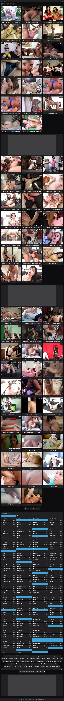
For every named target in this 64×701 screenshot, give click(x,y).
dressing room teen (28, 666)
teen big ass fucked (40, 671)
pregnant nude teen (13, 658)
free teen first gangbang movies (26, 671)
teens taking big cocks (44, 663)
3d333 (60, 658)
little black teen (40, 661)
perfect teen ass (25, 661)
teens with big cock (8, 666)
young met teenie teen (43, 656)
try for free (49, 669)
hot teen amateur (19, 663)
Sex (3, 1)
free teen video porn (25, 656)
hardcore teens (41, 669)
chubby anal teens (24, 658)
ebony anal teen (7, 656)
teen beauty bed (32, 669)
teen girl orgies (49, 661)
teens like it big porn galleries (53, 666)
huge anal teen (18, 666)
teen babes (34, 656)
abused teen (5, 658)
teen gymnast (13, 669)
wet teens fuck (10, 663)
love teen (17, 661)
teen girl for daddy (58, 669)
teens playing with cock (8, 661)
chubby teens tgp (46, 658)
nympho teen (55, 658)
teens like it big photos (39, 666)
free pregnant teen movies (31, 663)
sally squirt (33, 661)
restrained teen (57, 661)
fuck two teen (5, 669)
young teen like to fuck (35, 658)
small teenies (16, 656)
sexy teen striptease (22, 669)
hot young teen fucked (55, 656)
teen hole (55, 663)
